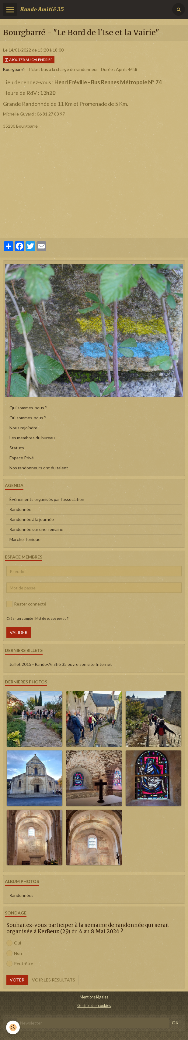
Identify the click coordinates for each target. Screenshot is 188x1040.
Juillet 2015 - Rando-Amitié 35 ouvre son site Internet (60, 664)
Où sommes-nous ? (27, 417)
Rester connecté (26, 604)
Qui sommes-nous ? (28, 407)
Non (14, 953)
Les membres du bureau (32, 437)
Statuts (16, 447)
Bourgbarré (14, 69)
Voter (17, 979)
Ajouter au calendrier (29, 59)
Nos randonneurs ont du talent (38, 467)
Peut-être (19, 964)
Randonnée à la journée (31, 519)
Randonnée (20, 509)
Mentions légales (94, 997)
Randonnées (21, 895)
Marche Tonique (24, 539)
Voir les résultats (53, 979)
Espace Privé (21, 457)
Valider (18, 632)
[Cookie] (13, 1027)
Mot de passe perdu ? (51, 618)
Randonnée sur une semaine (36, 529)
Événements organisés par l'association (46, 499)
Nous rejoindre (23, 427)
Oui (13, 943)
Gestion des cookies (94, 1005)
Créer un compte (19, 618)
